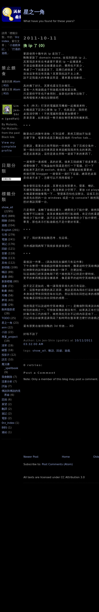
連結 (4, 432)
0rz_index (8, 422)
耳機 (4, 295)
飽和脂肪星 (8, 309)
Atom (16, 81)
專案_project (10, 336)
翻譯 (4, 408)
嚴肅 (4, 276)
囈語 (4, 272)
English (6, 230)
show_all (7, 207)
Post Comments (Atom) (57, 464)
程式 (4, 216)
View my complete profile (9, 146)
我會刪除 (7, 376)
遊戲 (4, 225)
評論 (4, 386)
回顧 (4, 248)
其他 (4, 262)
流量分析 (7, 381)
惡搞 (4, 399)
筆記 (4, 244)
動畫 (4, 290)
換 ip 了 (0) (34, 45)
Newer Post (30, 456)
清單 (4, 345)
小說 (4, 332)
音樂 (4, 253)
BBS (4, 427)
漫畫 (4, 286)
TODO (6, 318)
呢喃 (4, 258)
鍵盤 (4, 350)
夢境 (4, 300)
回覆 (4, 304)
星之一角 (7, 322)
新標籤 (6, 267)
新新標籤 (7, 281)
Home (66, 456)
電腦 (4, 239)
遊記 (4, 413)
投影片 (6, 354)
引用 (4, 234)
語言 (4, 359)
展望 (4, 404)
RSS (6, 85)
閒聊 (4, 220)
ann (4, 327)
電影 (4, 418)
